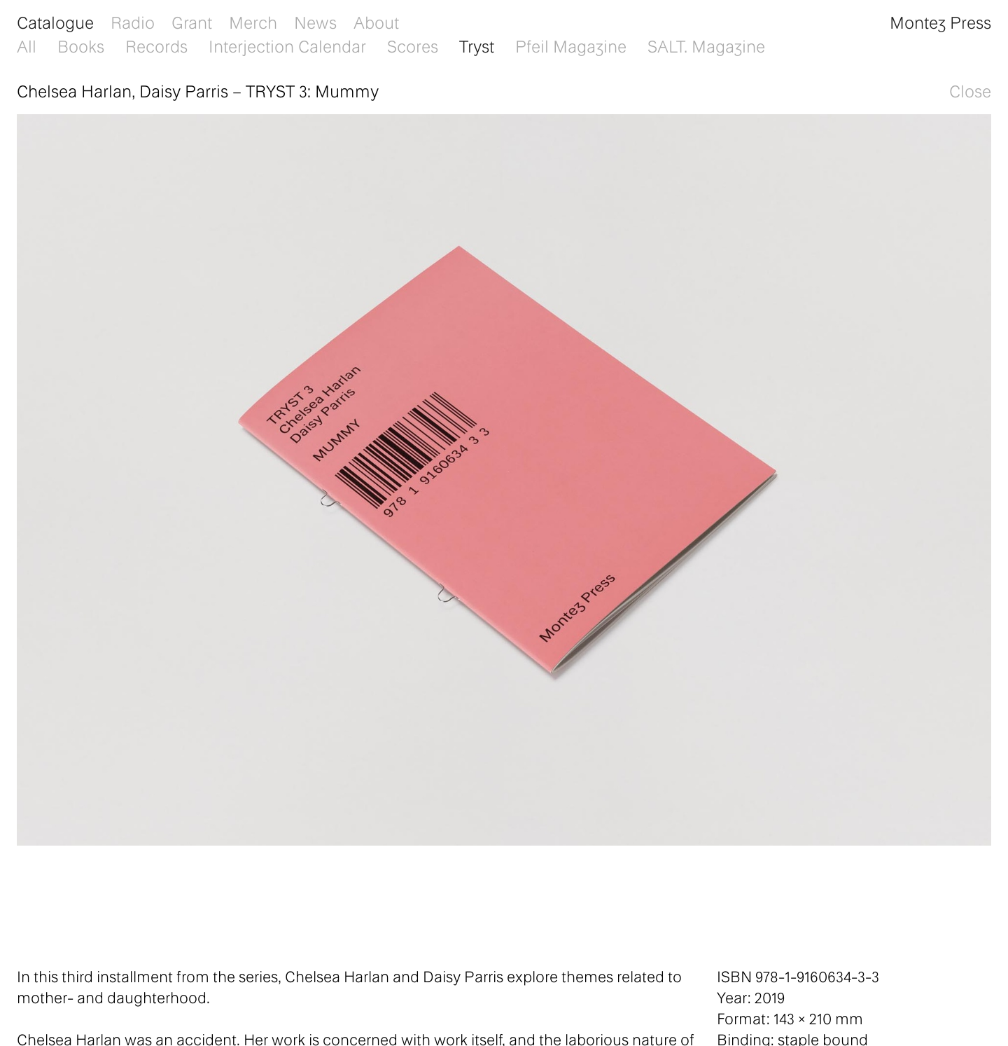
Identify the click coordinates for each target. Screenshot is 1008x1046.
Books (80, 46)
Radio (133, 22)
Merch (253, 22)
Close (970, 91)
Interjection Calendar (287, 46)
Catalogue (55, 22)
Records (156, 46)
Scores (412, 46)
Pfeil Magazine (570, 46)
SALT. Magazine (706, 46)
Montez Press (940, 22)
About (376, 22)
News (315, 22)
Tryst (476, 46)
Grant (192, 22)
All (26, 46)
